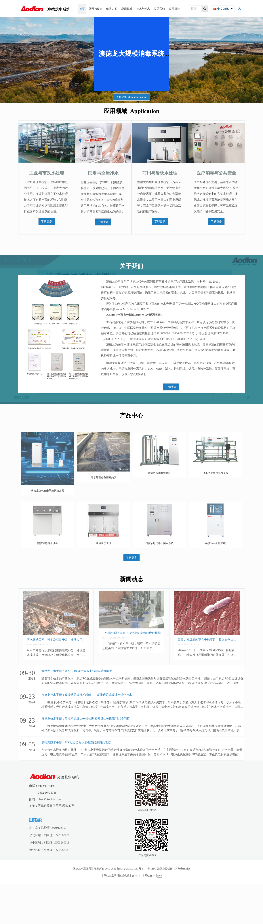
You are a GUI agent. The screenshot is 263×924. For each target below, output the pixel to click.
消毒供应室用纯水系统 (215, 473)
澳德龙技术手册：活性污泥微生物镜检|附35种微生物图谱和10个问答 (85, 718)
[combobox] (223, 8)
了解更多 (46, 221)
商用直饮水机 (103, 543)
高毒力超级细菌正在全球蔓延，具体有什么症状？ (207, 639)
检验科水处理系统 (215, 543)
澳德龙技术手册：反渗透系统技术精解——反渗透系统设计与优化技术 (86, 694)
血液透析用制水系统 (159, 473)
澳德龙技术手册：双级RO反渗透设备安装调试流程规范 (77, 671)
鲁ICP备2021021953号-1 (132, 868)
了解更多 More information (131, 96)
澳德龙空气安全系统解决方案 (47, 490)
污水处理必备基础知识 (103, 477)
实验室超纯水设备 (47, 543)
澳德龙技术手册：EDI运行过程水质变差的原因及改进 (76, 742)
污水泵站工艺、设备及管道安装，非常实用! (55, 639)
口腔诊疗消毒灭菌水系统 (159, 543)
